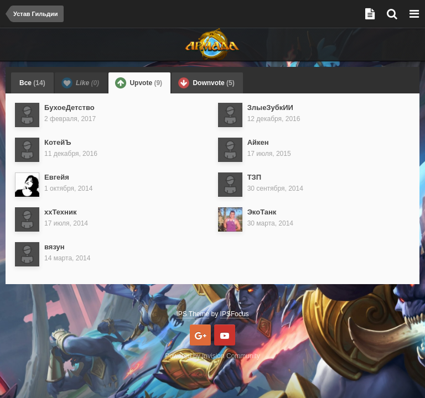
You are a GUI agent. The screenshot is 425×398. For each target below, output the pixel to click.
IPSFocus (234, 314)
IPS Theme (192, 314)
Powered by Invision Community (212, 356)
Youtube (224, 334)
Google (200, 334)
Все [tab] (32, 83)
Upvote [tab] (138, 82)
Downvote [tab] (206, 82)
